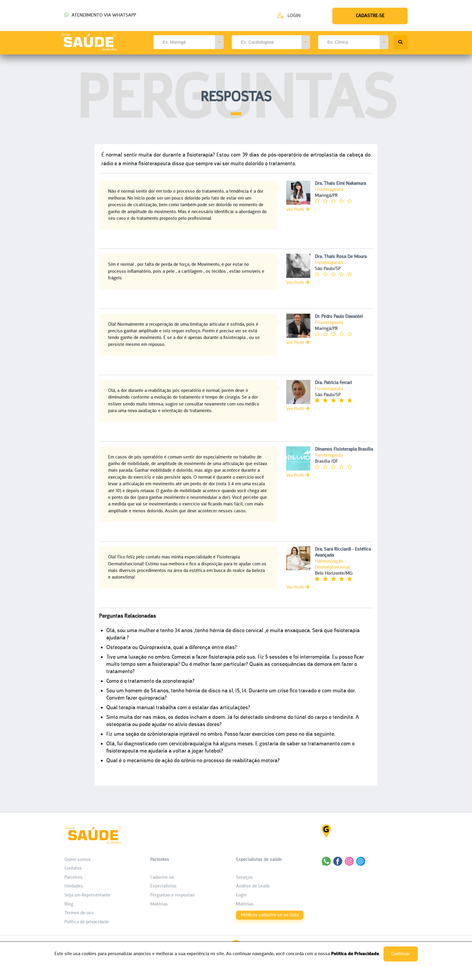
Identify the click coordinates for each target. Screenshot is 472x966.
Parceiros (73, 877)
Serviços (244, 877)
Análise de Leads (253, 886)
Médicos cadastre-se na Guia (270, 915)
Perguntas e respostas (172, 895)
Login (293, 16)
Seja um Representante (87, 895)
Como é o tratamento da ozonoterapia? (150, 681)
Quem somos (77, 859)
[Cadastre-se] (288, 15)
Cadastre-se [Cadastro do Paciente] (162, 877)
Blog (68, 904)
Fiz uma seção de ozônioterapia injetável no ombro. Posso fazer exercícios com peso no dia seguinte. (220, 734)
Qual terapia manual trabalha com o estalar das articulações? (178, 708)
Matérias (159, 904)
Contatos (73, 868)
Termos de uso (79, 913)
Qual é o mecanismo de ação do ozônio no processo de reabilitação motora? (193, 761)
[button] (219, 42)
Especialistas (163, 886)
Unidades (73, 886)
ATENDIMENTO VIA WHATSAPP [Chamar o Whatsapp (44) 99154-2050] (100, 15)
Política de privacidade (86, 922)
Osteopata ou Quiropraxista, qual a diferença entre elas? (171, 648)
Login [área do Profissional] (241, 895)
